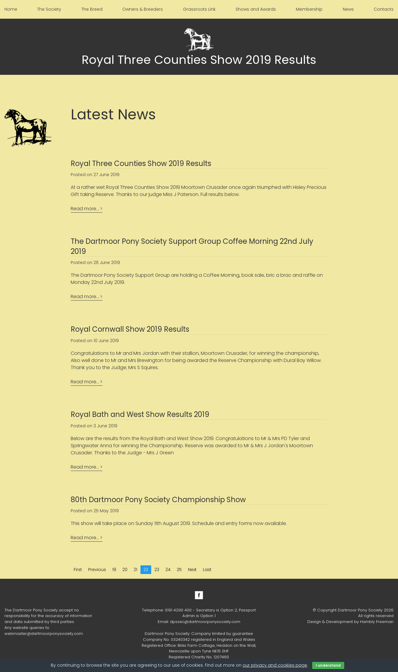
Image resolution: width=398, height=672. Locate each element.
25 (179, 570)
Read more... (85, 208)
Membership (309, 9)
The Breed (91, 9)
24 (167, 570)
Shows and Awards (256, 9)
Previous (97, 570)
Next (192, 570)
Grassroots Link (199, 9)
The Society (49, 9)
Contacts (384, 9)
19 (114, 570)
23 (156, 570)
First (78, 570)
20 (124, 570)
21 (135, 570)
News (348, 9)
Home (10, 9)
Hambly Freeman (377, 621)
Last (207, 570)
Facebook (199, 595)
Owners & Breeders (142, 9)
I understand (328, 665)
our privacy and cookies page (275, 665)
